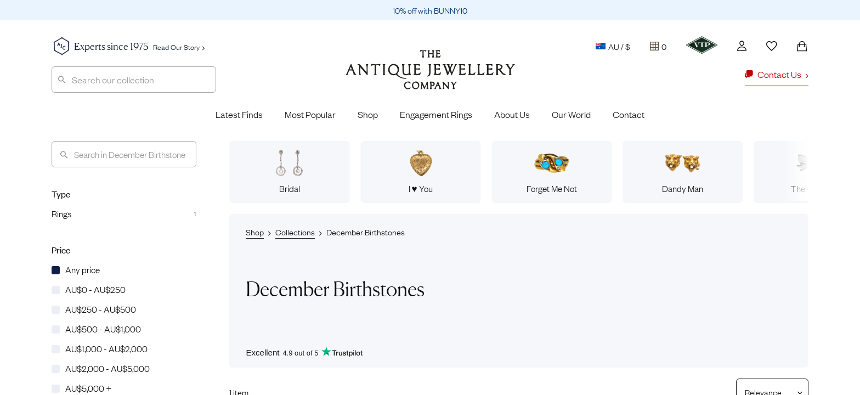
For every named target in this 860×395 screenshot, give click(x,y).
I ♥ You (420, 171)
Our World (571, 114)
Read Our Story (179, 46)
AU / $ (613, 46)
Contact (628, 114)
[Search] (124, 154)
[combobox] (134, 79)
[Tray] (658, 46)
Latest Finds (239, 114)
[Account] (741, 46)
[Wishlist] (771, 46)
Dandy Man (682, 171)
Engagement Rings (436, 114)
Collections (295, 231)
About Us (512, 114)
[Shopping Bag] (802, 46)
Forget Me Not (552, 171)
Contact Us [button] (776, 74)
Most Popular (310, 114)
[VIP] (701, 45)
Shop (368, 114)
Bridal (289, 171)
